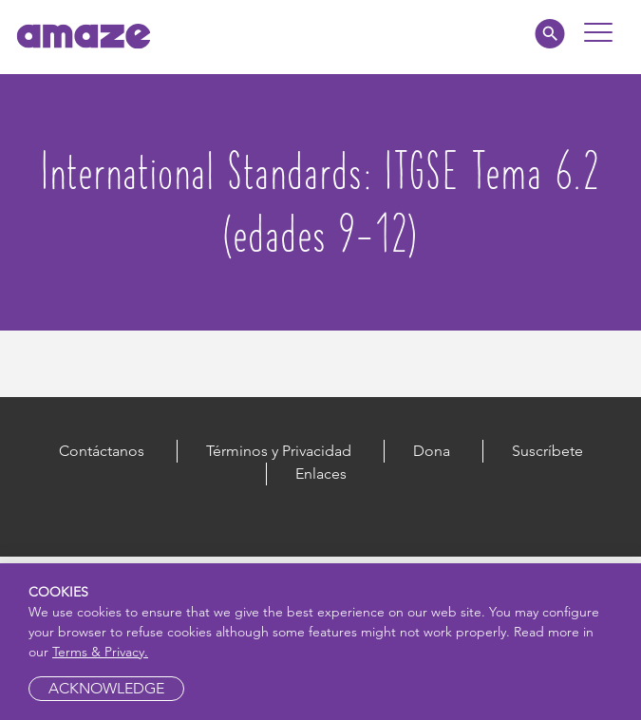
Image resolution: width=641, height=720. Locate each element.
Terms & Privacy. (100, 651)
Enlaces (321, 473)
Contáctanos (101, 451)
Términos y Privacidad (278, 451)
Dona (431, 451)
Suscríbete (547, 451)
